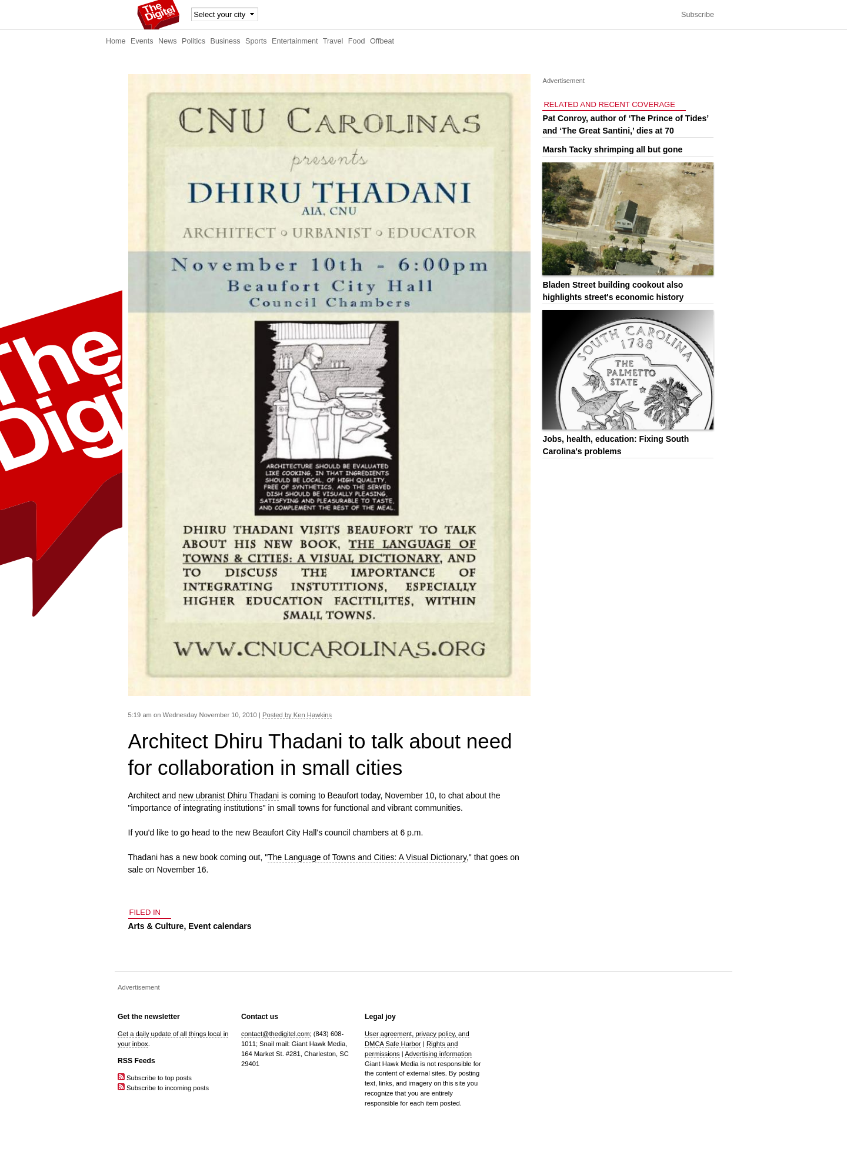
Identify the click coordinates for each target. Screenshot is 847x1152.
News (167, 41)
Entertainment (295, 41)
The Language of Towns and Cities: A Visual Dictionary (367, 857)
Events (142, 41)
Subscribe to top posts (155, 1077)
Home (116, 41)
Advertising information (438, 1053)
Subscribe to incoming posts (163, 1087)
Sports (255, 41)
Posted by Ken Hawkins (297, 714)
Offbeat (382, 41)
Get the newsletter (149, 1017)
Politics (193, 41)
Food (356, 41)
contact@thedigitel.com (275, 1033)
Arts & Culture (156, 926)
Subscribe (697, 15)
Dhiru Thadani (253, 795)
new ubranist (201, 795)
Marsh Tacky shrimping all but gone (612, 149)
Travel (333, 41)
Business (226, 41)
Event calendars (219, 926)
